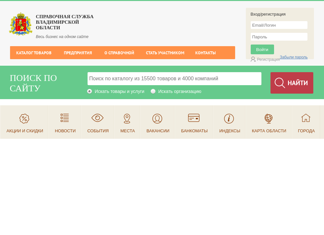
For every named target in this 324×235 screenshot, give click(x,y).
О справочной (119, 53)
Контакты (205, 53)
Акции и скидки (24, 130)
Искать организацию (179, 91)
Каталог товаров (34, 53)
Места (127, 130)
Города (306, 130)
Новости (65, 130)
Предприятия (78, 53)
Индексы (229, 130)
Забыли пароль (294, 57)
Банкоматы (194, 130)
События (98, 130)
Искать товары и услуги (119, 91)
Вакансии (158, 130)
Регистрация (268, 59)
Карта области (269, 130)
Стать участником (165, 53)
